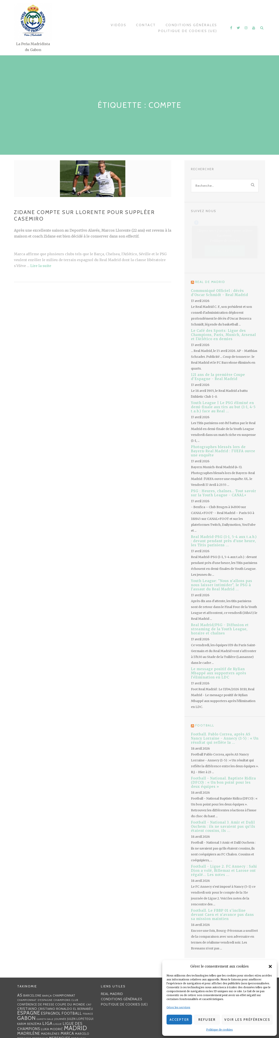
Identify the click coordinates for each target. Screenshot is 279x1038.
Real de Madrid (210, 282)
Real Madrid (112, 994)
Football (204, 725)
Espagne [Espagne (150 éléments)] (28, 1013)
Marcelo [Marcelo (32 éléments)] (82, 1033)
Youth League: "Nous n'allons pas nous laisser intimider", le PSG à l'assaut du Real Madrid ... (221, 585)
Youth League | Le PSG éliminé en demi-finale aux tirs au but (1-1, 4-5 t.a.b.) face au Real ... (223, 407)
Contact (146, 25)
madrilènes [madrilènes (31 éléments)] (50, 1033)
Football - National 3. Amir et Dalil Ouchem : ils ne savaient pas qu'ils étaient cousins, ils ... (223, 826)
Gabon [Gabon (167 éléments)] (26, 1018)
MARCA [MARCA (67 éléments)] (67, 1033)
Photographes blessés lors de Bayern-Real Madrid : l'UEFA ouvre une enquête (223, 451)
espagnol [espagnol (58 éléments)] (51, 1013)
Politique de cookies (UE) (187, 31)
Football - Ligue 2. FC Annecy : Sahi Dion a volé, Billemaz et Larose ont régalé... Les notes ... (224, 870)
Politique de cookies (219, 1029)
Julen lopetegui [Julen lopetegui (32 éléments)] (80, 1019)
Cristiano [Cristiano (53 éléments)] (27, 1008)
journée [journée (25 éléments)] (60, 1019)
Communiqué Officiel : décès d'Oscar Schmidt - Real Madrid (219, 293)
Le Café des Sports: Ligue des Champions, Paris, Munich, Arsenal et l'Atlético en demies (223, 335)
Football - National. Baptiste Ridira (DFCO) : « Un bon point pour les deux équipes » (223, 782)
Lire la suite (40, 266)
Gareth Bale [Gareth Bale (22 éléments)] (45, 1019)
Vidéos (118, 25)
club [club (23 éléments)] (74, 1000)
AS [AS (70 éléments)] (19, 995)
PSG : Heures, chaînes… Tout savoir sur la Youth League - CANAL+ (223, 493)
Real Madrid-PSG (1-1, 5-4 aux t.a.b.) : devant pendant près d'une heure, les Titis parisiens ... (224, 541)
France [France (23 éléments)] (88, 1013)
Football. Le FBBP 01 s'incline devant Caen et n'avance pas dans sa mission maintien (222, 914)
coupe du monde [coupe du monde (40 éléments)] (70, 1004)
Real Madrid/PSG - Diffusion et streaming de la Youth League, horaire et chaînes (220, 629)
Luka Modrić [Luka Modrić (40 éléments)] (52, 1029)
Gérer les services (178, 1007)
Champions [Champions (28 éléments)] (61, 1000)
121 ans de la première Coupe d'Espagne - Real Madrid (218, 377)
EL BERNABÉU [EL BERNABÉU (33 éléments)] (83, 1009)
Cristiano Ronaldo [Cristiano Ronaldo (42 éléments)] (55, 1009)
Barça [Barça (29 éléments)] (47, 995)
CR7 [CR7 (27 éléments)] (89, 1004)
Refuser (207, 1020)
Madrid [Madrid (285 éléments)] (75, 1028)
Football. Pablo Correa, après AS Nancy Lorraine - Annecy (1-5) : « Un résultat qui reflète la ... (225, 738)
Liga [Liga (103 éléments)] (47, 1023)
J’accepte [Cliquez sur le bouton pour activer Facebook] (225, 251)
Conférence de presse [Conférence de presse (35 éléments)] (35, 1004)
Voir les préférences (247, 1020)
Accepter (179, 1020)
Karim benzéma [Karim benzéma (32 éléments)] (29, 1024)
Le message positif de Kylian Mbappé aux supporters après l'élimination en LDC (218, 673)
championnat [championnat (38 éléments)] (64, 995)
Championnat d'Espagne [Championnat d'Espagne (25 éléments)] (35, 1000)
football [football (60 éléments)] (72, 1013)
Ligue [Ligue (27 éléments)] (57, 1024)
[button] (270, 966)
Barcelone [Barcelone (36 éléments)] (32, 995)
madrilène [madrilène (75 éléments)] (28, 1033)
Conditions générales (191, 25)
